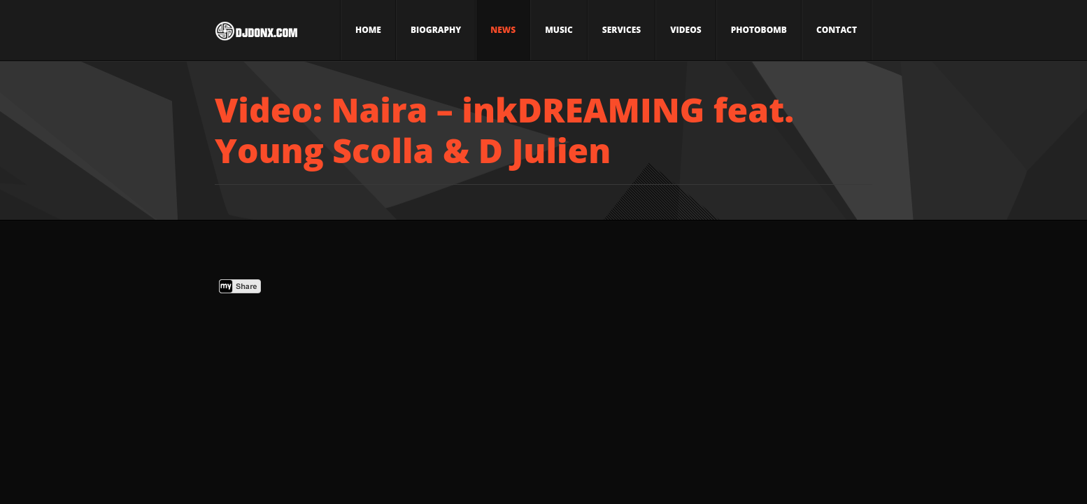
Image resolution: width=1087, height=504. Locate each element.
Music (559, 30)
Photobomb (759, 30)
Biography (436, 30)
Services (621, 30)
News (503, 30)
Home (368, 30)
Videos (685, 30)
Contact (836, 30)
